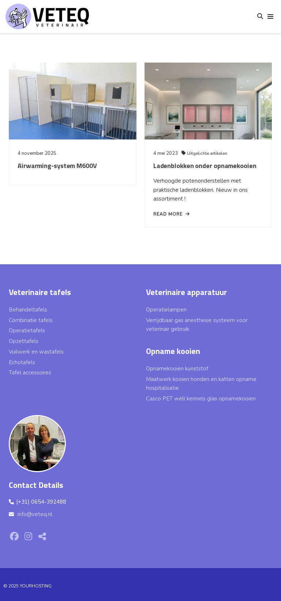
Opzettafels (23, 341)
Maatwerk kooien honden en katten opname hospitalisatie (201, 384)
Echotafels (22, 362)
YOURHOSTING (36, 586)
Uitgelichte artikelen (206, 155)
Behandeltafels (28, 309)
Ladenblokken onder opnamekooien (203, 168)
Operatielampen (166, 309)
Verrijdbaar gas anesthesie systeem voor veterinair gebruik (197, 325)
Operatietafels (27, 330)
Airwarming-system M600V (57, 166)
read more (170, 216)
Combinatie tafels (31, 320)
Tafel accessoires (30, 372)
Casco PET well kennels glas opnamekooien (201, 398)
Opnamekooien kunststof (177, 368)
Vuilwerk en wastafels (36, 351)
